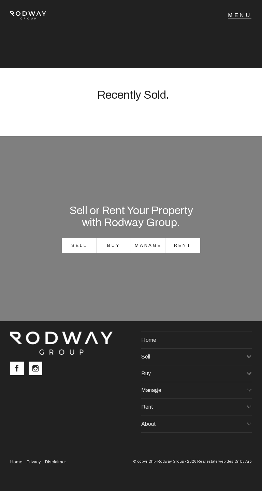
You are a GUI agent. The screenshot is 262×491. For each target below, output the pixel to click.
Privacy (34, 462)
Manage (148, 245)
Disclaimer (55, 462)
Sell (79, 245)
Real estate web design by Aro (224, 461)
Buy (113, 245)
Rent (182, 245)
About (148, 424)
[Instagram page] (37, 369)
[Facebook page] (19, 369)
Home (148, 340)
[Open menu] (240, 15)
